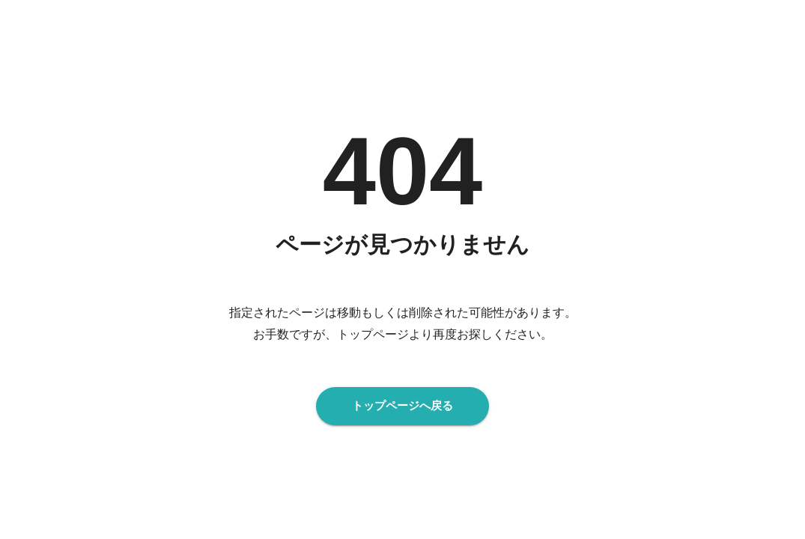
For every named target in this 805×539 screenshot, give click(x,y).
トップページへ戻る (402, 405)
